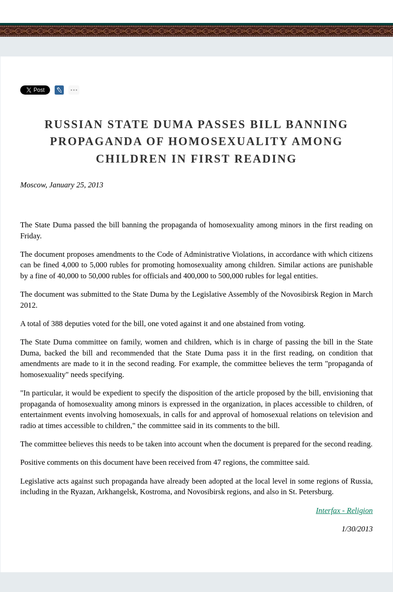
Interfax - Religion (344, 510)
